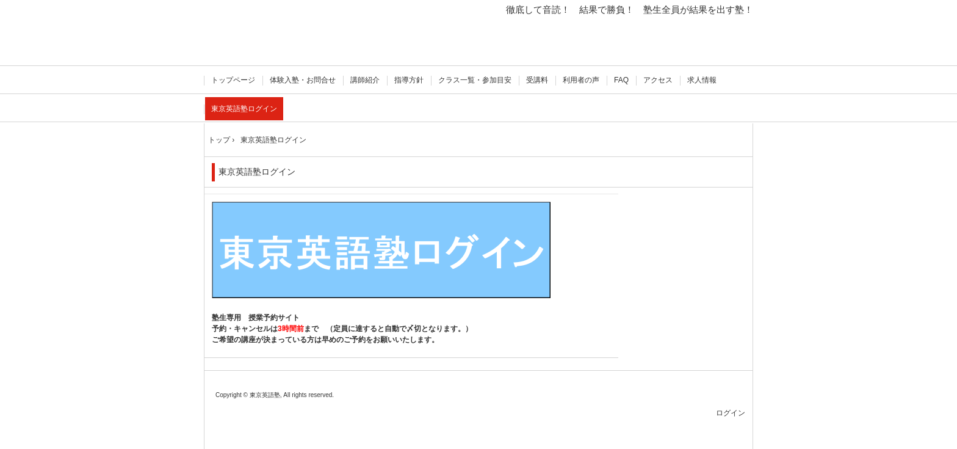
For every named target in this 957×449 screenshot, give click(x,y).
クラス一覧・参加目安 (474, 80)
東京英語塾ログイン (244, 108)
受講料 (537, 80)
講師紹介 (365, 80)
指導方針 (409, 80)
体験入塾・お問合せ (303, 80)
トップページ (233, 80)
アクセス (658, 80)
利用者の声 (581, 80)
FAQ (621, 80)
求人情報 (702, 80)
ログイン (730, 413)
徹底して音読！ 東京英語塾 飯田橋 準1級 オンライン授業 (266, 35)
